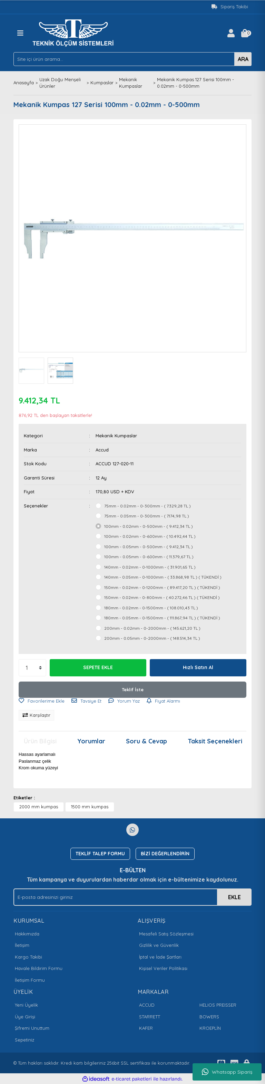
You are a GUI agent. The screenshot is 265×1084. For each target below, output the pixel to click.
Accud (102, 450)
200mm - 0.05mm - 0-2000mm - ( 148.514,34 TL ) (152, 638)
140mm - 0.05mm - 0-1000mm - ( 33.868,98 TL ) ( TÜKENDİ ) (163, 577)
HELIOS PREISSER (217, 1005)
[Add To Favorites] (42, 701)
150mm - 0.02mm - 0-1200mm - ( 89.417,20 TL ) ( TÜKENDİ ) (162, 587)
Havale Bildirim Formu (38, 968)
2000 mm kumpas (38, 806)
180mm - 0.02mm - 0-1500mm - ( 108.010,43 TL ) (151, 607)
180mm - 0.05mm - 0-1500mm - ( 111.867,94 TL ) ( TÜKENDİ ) (162, 617)
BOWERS (209, 1016)
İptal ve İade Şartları (160, 957)
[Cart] (245, 33)
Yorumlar (91, 741)
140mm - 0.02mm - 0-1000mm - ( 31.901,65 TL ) (150, 567)
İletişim (22, 945)
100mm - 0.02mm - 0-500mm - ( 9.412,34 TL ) (148, 526)
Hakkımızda (27, 933)
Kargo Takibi (28, 957)
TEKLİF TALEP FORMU (100, 853)
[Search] (132, 59)
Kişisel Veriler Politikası (163, 968)
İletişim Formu (30, 980)
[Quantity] (32, 667)
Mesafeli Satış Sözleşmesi (166, 933)
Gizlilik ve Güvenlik (159, 945)
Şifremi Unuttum (32, 1028)
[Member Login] (231, 33)
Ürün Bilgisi (40, 741)
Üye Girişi (25, 1016)
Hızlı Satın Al (198, 667)
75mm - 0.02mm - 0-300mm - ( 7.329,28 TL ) (147, 505)
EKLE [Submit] (234, 897)
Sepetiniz (24, 1040)
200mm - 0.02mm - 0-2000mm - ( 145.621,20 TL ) (152, 628)
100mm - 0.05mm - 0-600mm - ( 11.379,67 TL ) (149, 556)
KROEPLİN (210, 1028)
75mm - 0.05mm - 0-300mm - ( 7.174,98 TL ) (146, 516)
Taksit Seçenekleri (215, 741)
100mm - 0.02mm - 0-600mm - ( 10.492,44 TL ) (150, 536)
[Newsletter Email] (132, 897)
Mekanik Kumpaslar (116, 435)
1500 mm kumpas (89, 806)
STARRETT (149, 1016)
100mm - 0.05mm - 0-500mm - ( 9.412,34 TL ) (148, 546)
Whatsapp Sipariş (227, 1072)
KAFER (146, 1028)
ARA (243, 59)
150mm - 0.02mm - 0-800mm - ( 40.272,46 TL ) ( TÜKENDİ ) (162, 597)
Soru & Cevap (146, 741)
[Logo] (74, 32)
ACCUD (147, 1005)
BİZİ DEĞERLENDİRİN (165, 853)
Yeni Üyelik (26, 1005)
